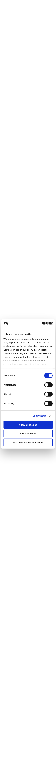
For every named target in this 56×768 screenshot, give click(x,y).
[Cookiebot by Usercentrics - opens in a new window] (40, 324)
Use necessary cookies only (28, 442)
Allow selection (28, 433)
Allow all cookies (28, 424)
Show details (40, 415)
